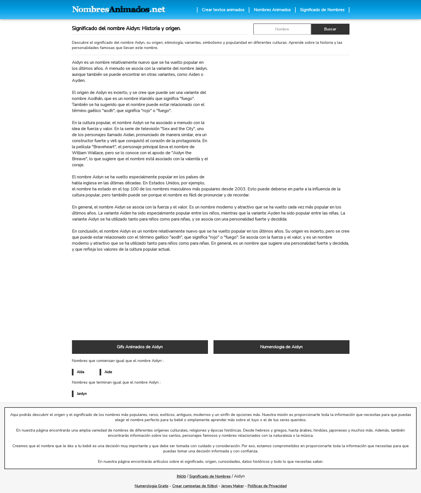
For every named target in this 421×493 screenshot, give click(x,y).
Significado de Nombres (322, 10)
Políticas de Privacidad (267, 486)
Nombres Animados (272, 10)
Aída (80, 372)
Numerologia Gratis (151, 486)
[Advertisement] (281, 117)
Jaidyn (82, 393)
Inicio (181, 476)
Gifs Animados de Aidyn (140, 347)
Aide (108, 372)
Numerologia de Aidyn (281, 347)
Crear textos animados (223, 10)
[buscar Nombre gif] (282, 29)
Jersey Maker (232, 486)
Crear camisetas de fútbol (194, 486)
